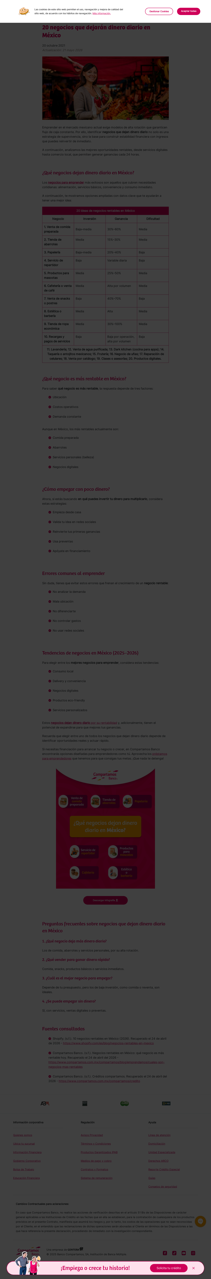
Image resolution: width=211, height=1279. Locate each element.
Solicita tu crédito (169, 1268)
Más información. (101, 13)
